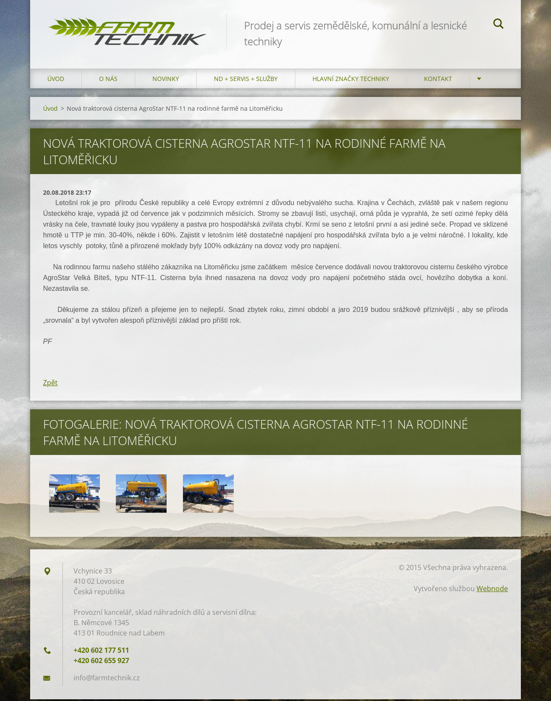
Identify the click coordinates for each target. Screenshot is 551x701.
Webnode (492, 590)
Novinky (165, 80)
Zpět (50, 384)
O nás (108, 80)
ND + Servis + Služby (246, 80)
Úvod (55, 80)
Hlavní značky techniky (351, 80)
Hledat (498, 25)
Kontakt (438, 80)
